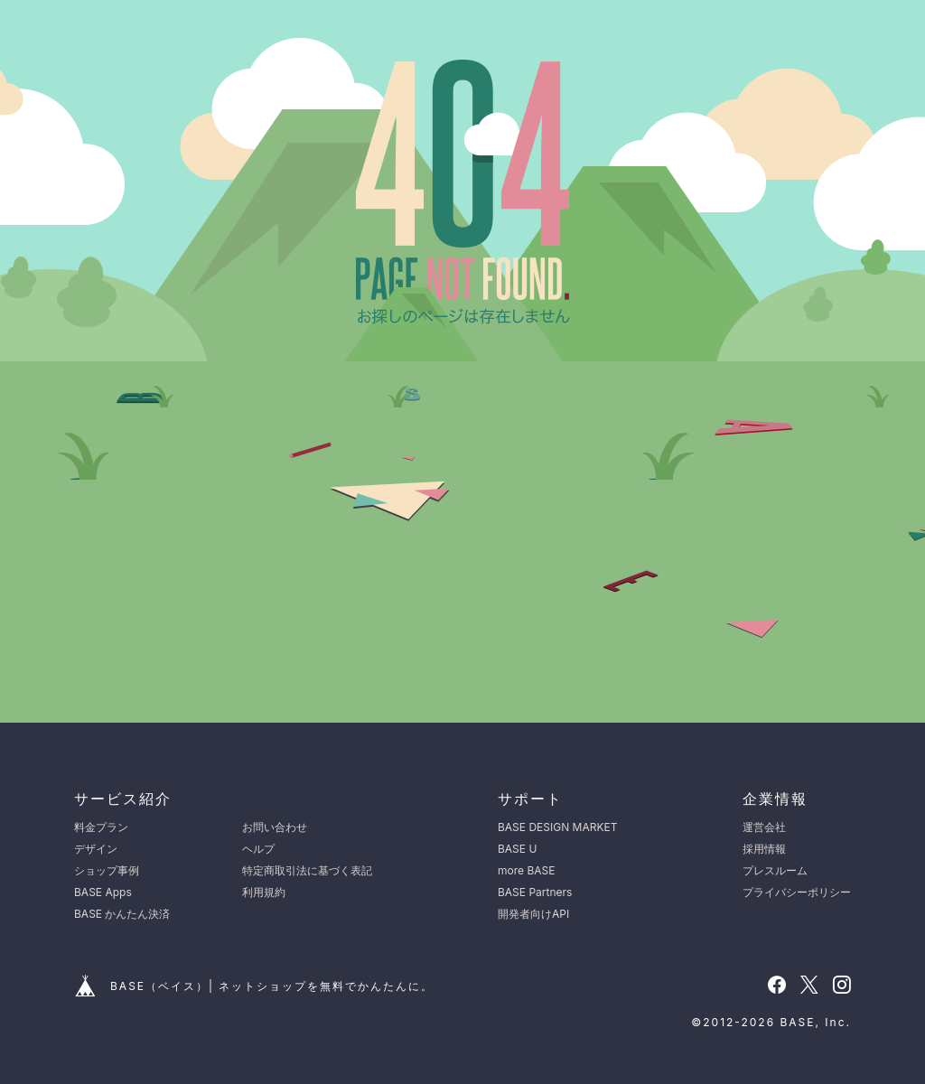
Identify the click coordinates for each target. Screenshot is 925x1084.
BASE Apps (103, 892)
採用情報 (764, 848)
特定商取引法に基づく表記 (307, 870)
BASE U (517, 848)
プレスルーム (775, 870)
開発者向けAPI (533, 913)
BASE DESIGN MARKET (557, 827)
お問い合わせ (274, 827)
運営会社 (764, 827)
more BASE (526, 870)
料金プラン (101, 827)
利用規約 (263, 892)
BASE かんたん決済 (122, 913)
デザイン (95, 848)
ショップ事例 (106, 870)
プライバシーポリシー (797, 892)
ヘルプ (258, 848)
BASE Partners (535, 892)
